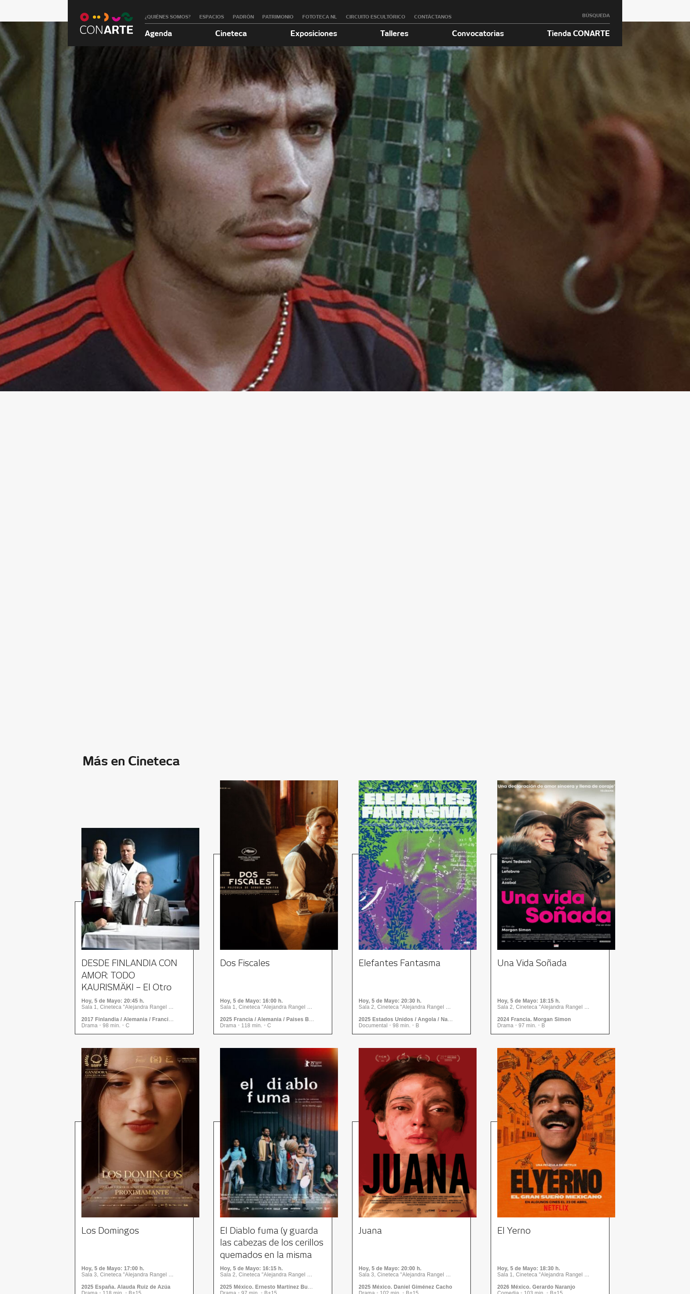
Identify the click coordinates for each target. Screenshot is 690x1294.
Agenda (158, 33)
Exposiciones (313, 33)
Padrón (243, 17)
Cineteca (231, 33)
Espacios (211, 17)
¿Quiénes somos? (168, 17)
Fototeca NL (319, 17)
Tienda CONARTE (578, 33)
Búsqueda (596, 15)
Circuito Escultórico (375, 17)
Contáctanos (432, 17)
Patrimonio (278, 17)
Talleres (394, 33)
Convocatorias (478, 33)
